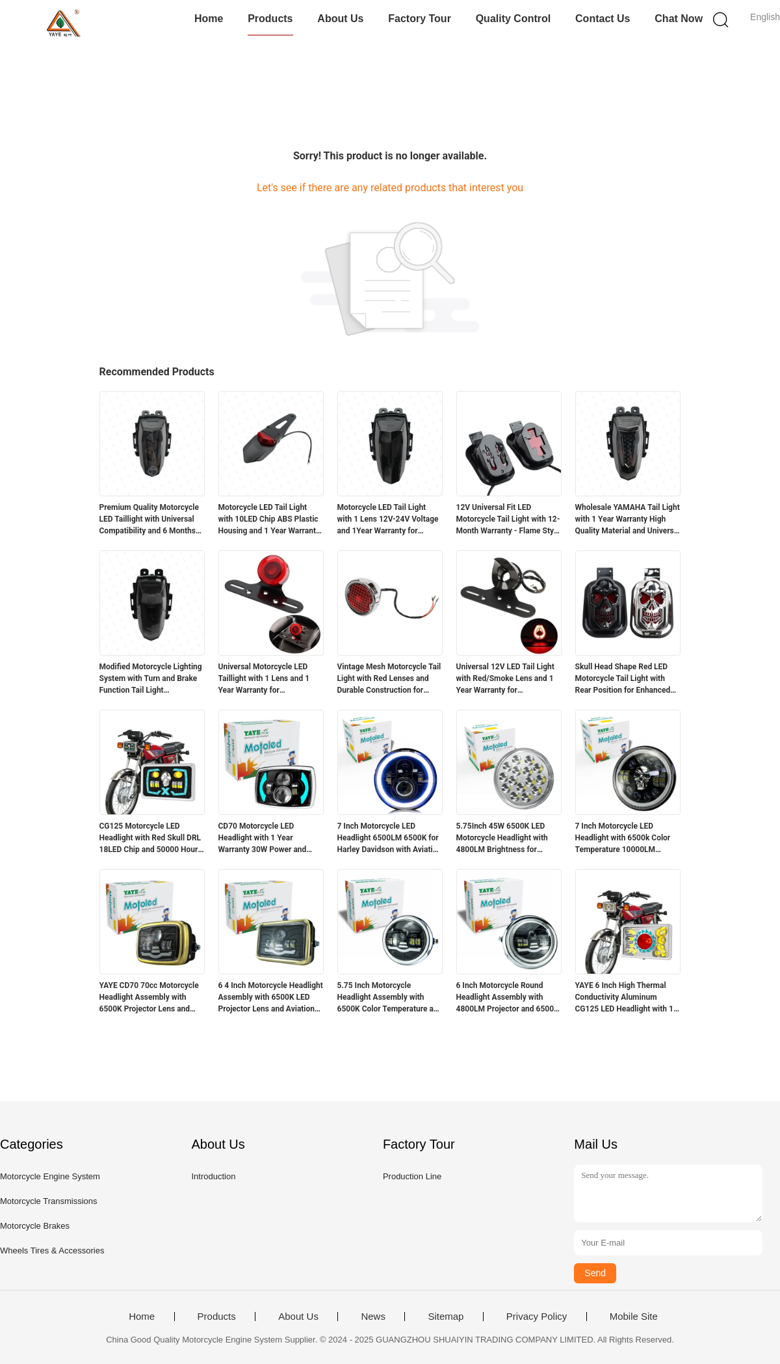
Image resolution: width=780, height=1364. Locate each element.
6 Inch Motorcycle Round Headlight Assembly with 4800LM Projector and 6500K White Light (507, 998)
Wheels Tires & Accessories (52, 1250)
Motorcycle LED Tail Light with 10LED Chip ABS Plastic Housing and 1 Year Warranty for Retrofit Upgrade (269, 520)
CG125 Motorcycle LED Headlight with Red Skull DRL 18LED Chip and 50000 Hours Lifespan (150, 838)
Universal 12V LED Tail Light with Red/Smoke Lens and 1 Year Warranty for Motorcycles (505, 679)
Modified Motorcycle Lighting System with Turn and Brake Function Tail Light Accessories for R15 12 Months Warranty (150, 679)
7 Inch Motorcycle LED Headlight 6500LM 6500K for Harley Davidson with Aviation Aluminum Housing (389, 838)
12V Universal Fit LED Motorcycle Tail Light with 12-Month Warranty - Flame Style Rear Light (508, 520)
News (373, 1316)
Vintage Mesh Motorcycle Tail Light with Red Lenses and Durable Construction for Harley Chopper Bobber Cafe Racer (389, 679)
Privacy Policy (536, 1316)
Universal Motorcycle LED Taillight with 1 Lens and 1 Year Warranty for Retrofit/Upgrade (264, 679)
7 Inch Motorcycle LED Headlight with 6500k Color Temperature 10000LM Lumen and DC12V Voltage (623, 838)
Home (208, 18)
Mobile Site (634, 1316)
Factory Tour (419, 18)
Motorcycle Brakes (35, 1226)
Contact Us (602, 18)
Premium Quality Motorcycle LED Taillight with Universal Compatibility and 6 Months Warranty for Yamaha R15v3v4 (149, 520)
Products (270, 18)
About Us (340, 18)
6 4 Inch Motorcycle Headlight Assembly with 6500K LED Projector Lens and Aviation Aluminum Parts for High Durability (270, 998)
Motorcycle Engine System (50, 1176)
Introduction (213, 1176)
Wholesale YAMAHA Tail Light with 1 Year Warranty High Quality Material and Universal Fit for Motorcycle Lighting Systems (628, 520)
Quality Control (513, 18)
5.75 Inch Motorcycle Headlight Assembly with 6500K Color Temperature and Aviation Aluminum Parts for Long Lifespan (390, 998)
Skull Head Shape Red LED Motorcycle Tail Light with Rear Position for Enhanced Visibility (623, 679)
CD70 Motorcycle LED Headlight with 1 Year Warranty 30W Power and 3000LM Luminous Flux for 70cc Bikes (265, 838)
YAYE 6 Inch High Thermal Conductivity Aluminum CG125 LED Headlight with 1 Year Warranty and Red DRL (624, 998)
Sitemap (445, 1316)
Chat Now (679, 18)
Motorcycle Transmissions (49, 1201)
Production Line (412, 1176)
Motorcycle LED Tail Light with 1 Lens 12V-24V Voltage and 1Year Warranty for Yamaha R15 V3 (388, 520)
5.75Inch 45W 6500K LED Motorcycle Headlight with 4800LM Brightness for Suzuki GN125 (502, 838)
